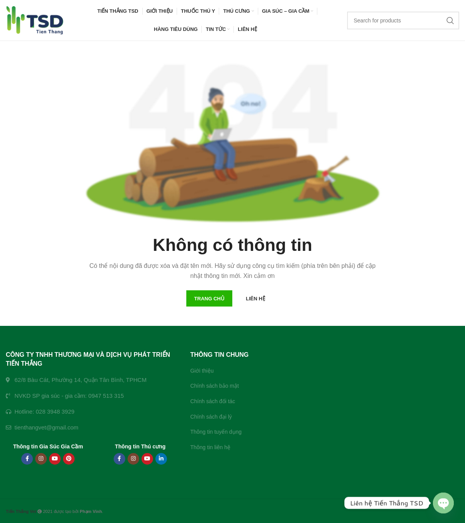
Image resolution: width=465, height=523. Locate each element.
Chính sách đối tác (212, 401)
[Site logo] (35, 20)
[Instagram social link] (41, 459)
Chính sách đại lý (211, 417)
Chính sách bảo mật (214, 386)
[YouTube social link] (55, 459)
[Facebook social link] (27, 459)
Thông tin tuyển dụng (216, 432)
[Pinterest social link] (69, 459)
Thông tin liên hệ (210, 447)
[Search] (403, 20)
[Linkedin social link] (161, 459)
